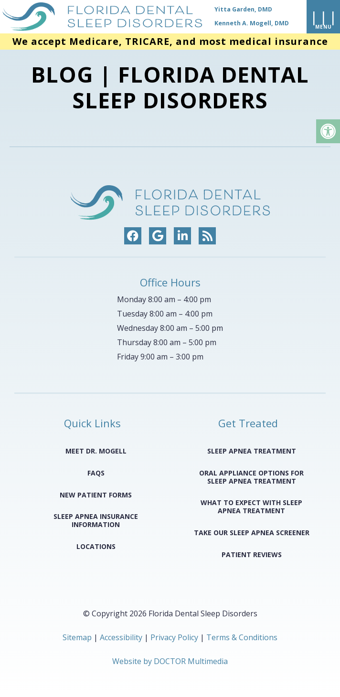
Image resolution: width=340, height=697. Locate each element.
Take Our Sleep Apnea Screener (251, 532)
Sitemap (77, 637)
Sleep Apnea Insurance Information (95, 520)
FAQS (96, 472)
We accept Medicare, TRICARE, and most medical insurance (170, 41)
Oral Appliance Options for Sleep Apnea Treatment (251, 477)
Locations (96, 546)
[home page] (144, 16)
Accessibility (121, 637)
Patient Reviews (252, 554)
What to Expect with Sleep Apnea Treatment (251, 506)
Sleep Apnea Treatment (251, 450)
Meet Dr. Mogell (96, 450)
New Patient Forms (96, 494)
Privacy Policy (175, 637)
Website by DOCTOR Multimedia (170, 661)
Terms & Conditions (241, 637)
